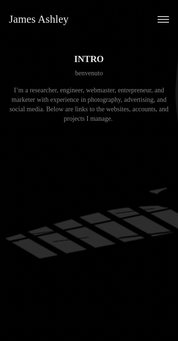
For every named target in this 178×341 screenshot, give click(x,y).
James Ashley (39, 19)
